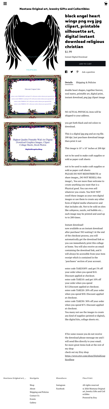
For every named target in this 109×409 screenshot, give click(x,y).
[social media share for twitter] (72, 72)
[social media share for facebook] (66, 72)
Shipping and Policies (39, 392)
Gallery (33, 402)
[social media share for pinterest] (77, 72)
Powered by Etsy (90, 397)
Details (69, 82)
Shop (32, 385)
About (32, 388)
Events (33, 399)
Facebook (60, 388)
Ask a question (88, 72)
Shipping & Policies (86, 82)
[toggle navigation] (5, 3)
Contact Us (34, 395)
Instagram (60, 385)
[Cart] (105, 4)
